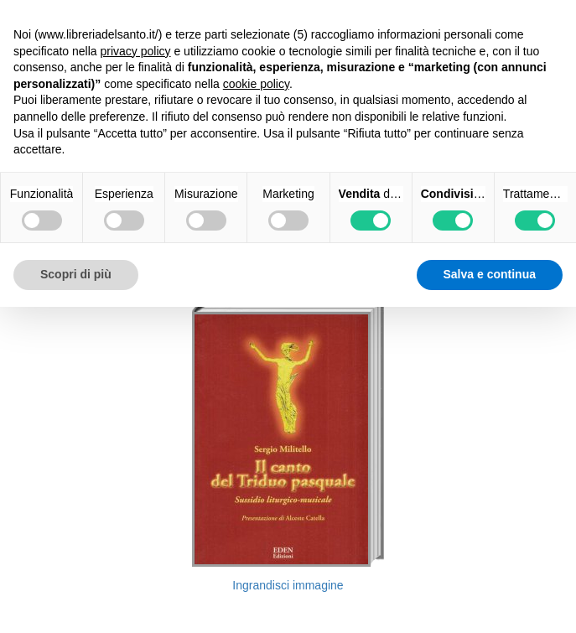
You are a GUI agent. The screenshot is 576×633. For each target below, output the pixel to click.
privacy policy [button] (136, 51)
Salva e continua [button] (490, 274)
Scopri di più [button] (76, 274)
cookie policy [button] (256, 84)
